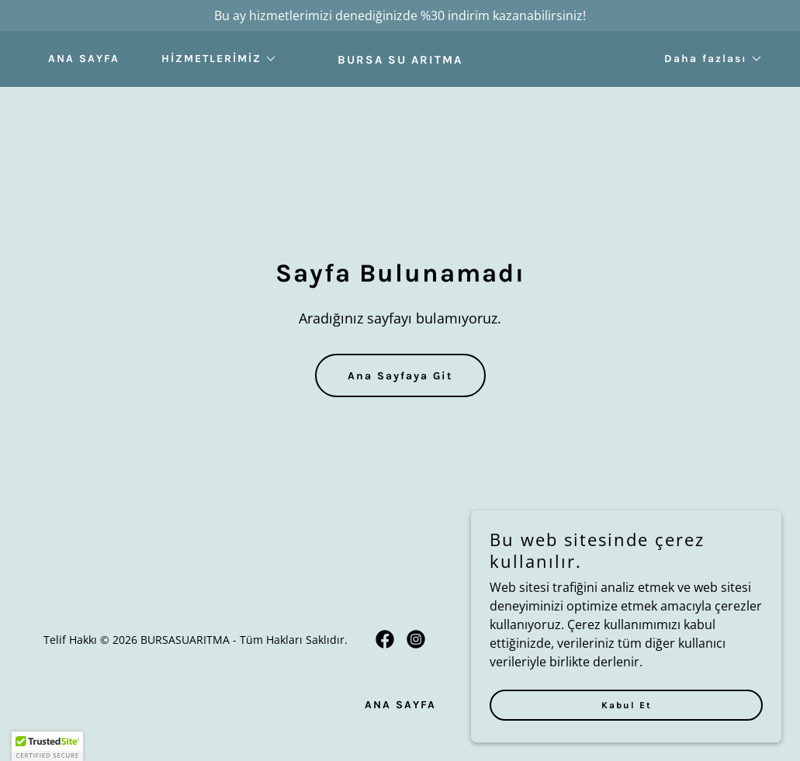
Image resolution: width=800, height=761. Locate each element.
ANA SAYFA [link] (83, 58)
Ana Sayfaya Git (400, 375)
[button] (214, 59)
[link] (400, 58)
